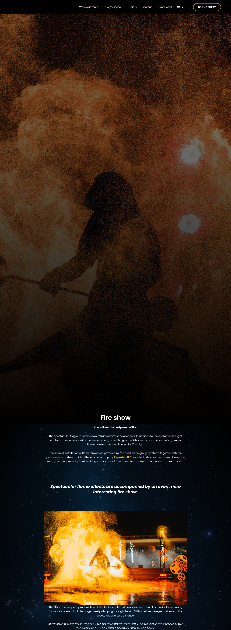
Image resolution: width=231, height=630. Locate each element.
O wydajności (114, 7)
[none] (180, 7)
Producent (165, 7)
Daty (134, 7)
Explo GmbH (122, 457)
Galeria (147, 7)
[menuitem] (180, 7)
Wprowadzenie (88, 7)
